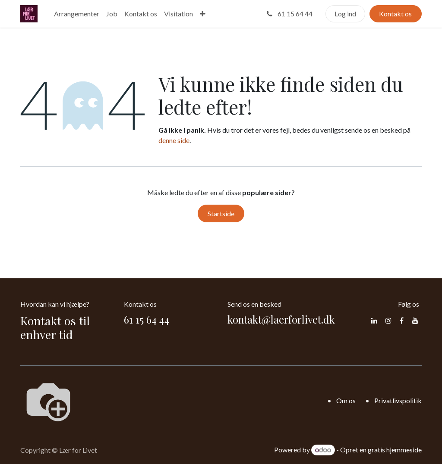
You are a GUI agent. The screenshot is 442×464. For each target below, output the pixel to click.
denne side (173, 140)
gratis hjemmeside (395, 449)
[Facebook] (402, 320)
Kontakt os (395, 13)
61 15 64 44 (289, 13)
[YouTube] (415, 320)
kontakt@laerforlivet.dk (281, 319)
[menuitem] (77, 13)
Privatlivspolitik (398, 400)
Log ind (345, 13)
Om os (346, 400)
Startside (221, 213)
